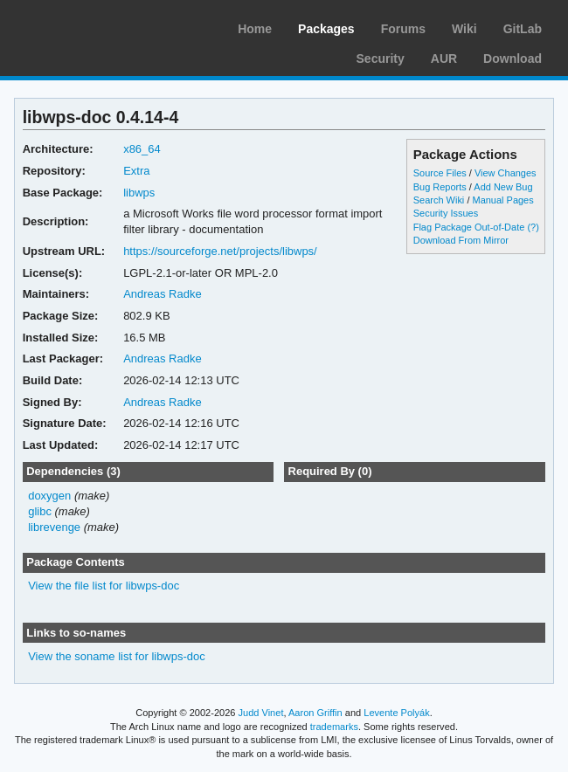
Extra (136, 170)
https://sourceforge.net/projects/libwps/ (220, 251)
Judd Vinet (261, 712)
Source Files (440, 173)
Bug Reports (440, 187)
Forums (403, 29)
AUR (444, 58)
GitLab (522, 29)
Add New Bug (503, 187)
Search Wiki (439, 200)
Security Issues (445, 213)
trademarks (334, 726)
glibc (40, 511)
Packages (326, 29)
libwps (139, 192)
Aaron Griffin (315, 712)
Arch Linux (96, 26)
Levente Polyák (396, 712)
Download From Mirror (461, 240)
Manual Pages (502, 200)
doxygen (49, 495)
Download (512, 58)
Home (255, 29)
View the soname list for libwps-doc (116, 656)
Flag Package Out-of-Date (469, 227)
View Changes (505, 173)
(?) (532, 227)
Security (381, 58)
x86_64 (142, 148)
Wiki (464, 29)
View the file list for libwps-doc (103, 585)
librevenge (54, 527)
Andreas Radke (162, 293)
